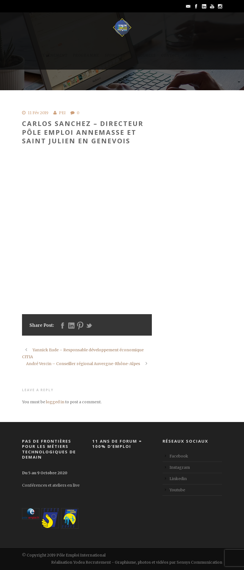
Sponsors (115, 55)
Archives (194, 55)
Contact (170, 55)
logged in (55, 401)
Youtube (177, 489)
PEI (62, 112)
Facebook (178, 456)
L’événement (53, 55)
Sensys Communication (199, 562)
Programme (86, 55)
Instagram (179, 467)
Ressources (143, 55)
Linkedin (178, 478)
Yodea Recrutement (92, 562)
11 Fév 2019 (38, 112)
